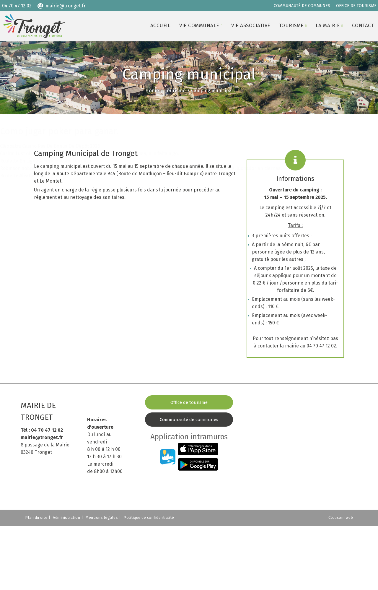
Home (152, 90)
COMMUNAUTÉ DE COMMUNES (302, 5)
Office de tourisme (189, 402)
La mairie (328, 25)
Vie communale (199, 25)
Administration (66, 517)
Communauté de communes (189, 419)
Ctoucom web (340, 517)
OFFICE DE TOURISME (356, 5)
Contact (363, 25)
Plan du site (36, 517)
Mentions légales (102, 517)
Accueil (160, 25)
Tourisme (291, 25)
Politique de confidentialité (148, 517)
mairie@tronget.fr (65, 6)
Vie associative (250, 25)
